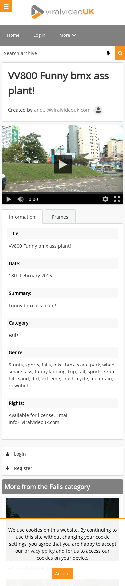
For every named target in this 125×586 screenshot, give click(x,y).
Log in (39, 35)
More (64, 35)
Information (22, 217)
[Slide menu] (6, 6)
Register (19, 468)
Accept (62, 573)
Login (16, 454)
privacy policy (39, 551)
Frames (60, 217)
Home (13, 35)
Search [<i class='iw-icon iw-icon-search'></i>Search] (120, 53)
